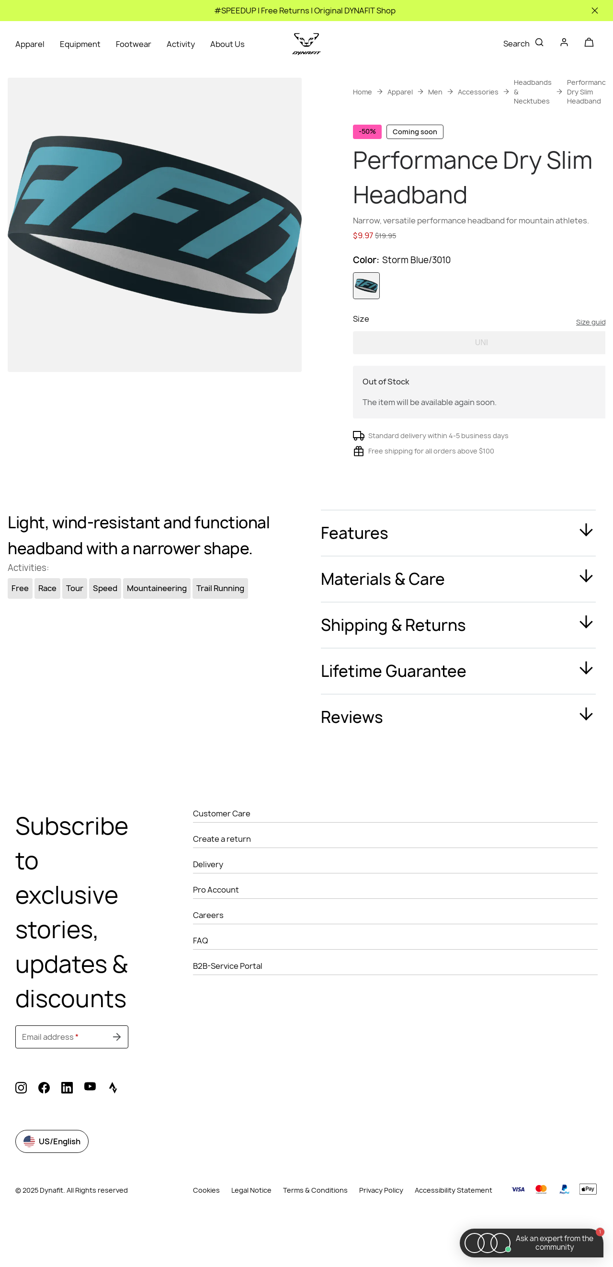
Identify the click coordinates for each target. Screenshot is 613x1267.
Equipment (80, 44)
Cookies (206, 1227)
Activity (181, 44)
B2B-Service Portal (227, 1003)
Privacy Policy (381, 1227)
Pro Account (216, 927)
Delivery (208, 901)
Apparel (30, 44)
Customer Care (221, 851)
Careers (208, 952)
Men (435, 91)
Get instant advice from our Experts (452, 262)
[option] (366, 323)
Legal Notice (251, 1227)
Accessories (478, 91)
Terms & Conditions (315, 1227)
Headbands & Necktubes (533, 91)
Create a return (222, 876)
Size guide (593, 359)
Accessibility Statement (453, 1227)
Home (362, 91)
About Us (227, 44)
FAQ (200, 978)
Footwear (133, 44)
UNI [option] (481, 380)
